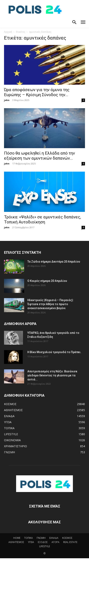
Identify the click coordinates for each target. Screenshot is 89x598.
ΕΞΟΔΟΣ (43, 542)
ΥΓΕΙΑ (31, 542)
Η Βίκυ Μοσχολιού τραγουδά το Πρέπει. (54, 352)
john (6, 100)
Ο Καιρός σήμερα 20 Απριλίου (47, 280)
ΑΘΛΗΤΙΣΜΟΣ (16, 542)
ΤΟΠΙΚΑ (28, 538)
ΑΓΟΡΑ (55, 542)
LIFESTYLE (44, 546)
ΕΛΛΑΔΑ (53, 538)
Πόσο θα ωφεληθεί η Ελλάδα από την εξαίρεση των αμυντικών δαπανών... (39, 156)
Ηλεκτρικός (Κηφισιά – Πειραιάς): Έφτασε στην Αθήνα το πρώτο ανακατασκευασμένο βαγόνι (50, 304)
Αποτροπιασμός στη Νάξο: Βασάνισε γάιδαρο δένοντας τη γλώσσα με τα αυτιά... (52, 375)
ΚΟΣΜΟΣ (67, 538)
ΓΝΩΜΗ (41, 538)
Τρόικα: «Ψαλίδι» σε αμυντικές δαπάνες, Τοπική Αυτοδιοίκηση (42, 219)
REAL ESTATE (70, 542)
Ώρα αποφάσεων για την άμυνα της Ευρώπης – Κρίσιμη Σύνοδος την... (36, 92)
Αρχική (8, 32)
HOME (16, 538)
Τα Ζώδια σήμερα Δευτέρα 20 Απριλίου (53, 261)
